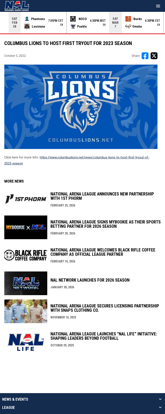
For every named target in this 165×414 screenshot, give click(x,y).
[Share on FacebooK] (145, 55)
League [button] (8, 407)
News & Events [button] (15, 399)
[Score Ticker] (82, 22)
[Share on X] (154, 55)
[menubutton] (158, 6)
